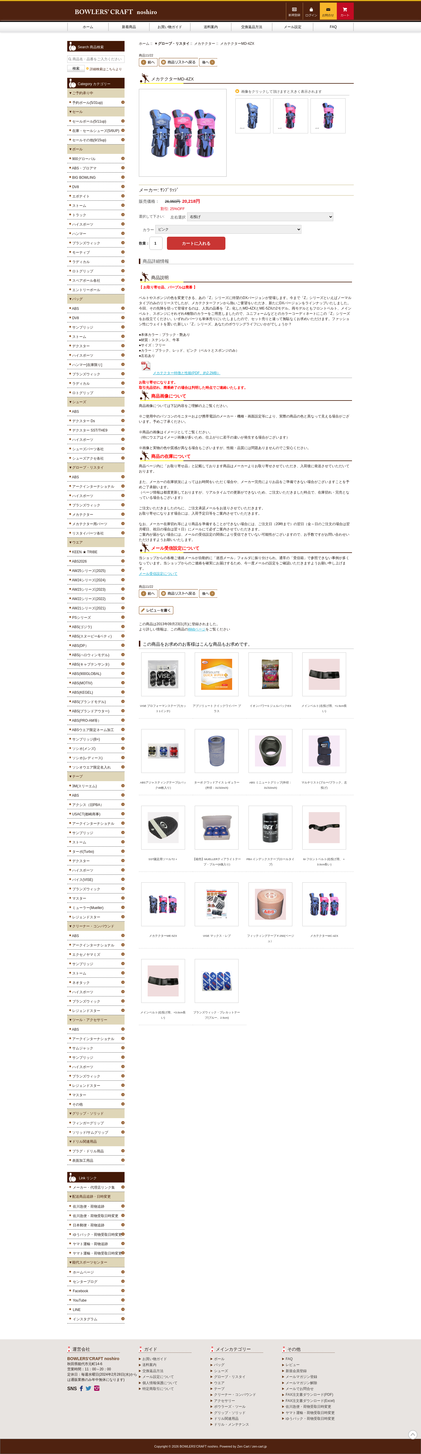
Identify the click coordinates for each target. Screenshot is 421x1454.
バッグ (219, 1365)
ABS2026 (78, 561)
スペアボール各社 (85, 281)
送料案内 (211, 27)
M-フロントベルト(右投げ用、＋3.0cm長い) (324, 861)
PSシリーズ (80, 618)
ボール (219, 1359)
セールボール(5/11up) (88, 121)
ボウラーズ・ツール (230, 1407)
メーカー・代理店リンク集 (94, 1187)
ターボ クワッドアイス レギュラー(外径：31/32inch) (216, 785)
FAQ (333, 27)
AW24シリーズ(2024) (88, 580)
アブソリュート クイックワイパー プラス (217, 708)
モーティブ (80, 252)
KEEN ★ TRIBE (83, 552)
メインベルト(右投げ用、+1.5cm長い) (324, 708)
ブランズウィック (85, 243)
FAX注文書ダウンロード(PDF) (309, 1395)
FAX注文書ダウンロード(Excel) (310, 1401)
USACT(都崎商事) (85, 814)
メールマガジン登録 (301, 1377)
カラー (148, 229)
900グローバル (83, 159)
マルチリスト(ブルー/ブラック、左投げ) (324, 785)
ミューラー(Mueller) (86, 908)
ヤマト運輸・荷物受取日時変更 (97, 1253)
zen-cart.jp (259, 1446)
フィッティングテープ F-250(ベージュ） (270, 938)
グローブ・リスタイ (230, 1377)
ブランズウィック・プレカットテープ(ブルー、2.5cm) (216, 1015)
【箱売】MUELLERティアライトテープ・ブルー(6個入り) (217, 861)
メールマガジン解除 (301, 1383)
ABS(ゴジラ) (81, 627)
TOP (412, 1434)
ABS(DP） (79, 646)
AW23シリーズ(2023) (88, 589)
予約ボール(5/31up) (86, 103)
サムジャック (81, 1048)
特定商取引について (158, 1389)
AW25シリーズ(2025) (88, 571)
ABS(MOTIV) (81, 683)
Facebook (80, 1291)
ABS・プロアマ (83, 168)
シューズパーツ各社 (87, 449)
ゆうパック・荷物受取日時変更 (97, 1235)
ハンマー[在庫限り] (86, 365)
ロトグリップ (81, 271)
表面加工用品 (81, 1161)
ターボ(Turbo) (82, 852)
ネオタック (80, 983)
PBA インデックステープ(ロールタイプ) (270, 861)
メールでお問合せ (300, 1389)
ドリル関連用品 (226, 1419)
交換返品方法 (251, 27)
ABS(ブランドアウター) (89, 711)
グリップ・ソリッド (230, 1413)
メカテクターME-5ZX (163, 935)
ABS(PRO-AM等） (85, 721)
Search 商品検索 (91, 47)
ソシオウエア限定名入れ (90, 767)
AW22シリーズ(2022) (88, 599)
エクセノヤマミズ (85, 955)
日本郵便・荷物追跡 (88, 1225)
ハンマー (78, 234)
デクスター (80, 346)
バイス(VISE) (81, 880)
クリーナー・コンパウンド (235, 1395)
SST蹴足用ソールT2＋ (163, 859)
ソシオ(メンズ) (83, 749)
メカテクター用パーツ (88, 524)
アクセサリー (224, 1401)
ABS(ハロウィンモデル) (89, 655)
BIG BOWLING (83, 178)
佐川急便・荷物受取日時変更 (95, 1216)
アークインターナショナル (92, 486)
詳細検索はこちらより (106, 69)
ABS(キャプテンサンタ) (89, 664)
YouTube (80, 1300)
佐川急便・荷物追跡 (88, 1206)
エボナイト (80, 196)
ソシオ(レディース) (86, 758)
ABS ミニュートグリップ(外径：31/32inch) (270, 785)
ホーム (88, 27)
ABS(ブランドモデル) (88, 702)
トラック (78, 215)
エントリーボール (85, 290)
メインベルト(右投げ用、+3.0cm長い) (163, 1015)
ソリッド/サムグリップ (89, 1132)
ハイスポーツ (81, 224)
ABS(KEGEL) (81, 692)
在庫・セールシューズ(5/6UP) (94, 131)
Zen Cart (243, 1446)
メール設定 (292, 27)
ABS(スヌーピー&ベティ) (91, 636)
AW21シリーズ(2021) (88, 608)
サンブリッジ (81, 327)
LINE (77, 1310)
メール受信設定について (158, 574)
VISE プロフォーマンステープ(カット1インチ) (163, 708)
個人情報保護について (159, 1383)
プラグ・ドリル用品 (87, 1151)
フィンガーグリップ (87, 1123)
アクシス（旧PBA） (87, 805)
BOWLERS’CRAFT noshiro (199, 1446)
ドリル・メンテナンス (231, 1424)
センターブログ (85, 1282)
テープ (219, 1389)
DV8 (74, 187)
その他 (76, 1104)
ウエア (219, 1383)
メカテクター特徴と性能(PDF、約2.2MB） (179, 373)
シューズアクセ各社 (87, 458)
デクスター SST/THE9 (88, 430)
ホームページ (83, 1272)
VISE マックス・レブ (217, 935)
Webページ (197, 629)
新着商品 (129, 27)
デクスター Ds (82, 421)
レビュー (293, 1365)
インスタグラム (85, 1319)
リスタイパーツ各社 (87, 533)
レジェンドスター (85, 917)
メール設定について (158, 1377)
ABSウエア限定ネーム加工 (92, 730)
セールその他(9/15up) (88, 140)
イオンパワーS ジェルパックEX (270, 705)
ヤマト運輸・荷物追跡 (90, 1244)
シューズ (221, 1371)
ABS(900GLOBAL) (85, 674)
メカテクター (204, 44)
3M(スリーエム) (83, 786)
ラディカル (80, 262)
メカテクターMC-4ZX (324, 935)
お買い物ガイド (170, 27)
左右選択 (178, 217)
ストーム (78, 206)
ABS (74, 309)
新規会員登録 (296, 1371)
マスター (78, 898)
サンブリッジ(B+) (85, 739)
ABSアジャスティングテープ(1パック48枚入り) (163, 785)
